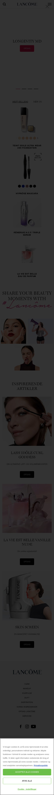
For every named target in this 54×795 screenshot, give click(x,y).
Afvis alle (27, 781)
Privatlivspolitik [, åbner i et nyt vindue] (41, 765)
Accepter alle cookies (27, 772)
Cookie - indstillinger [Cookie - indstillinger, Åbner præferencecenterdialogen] (27, 789)
